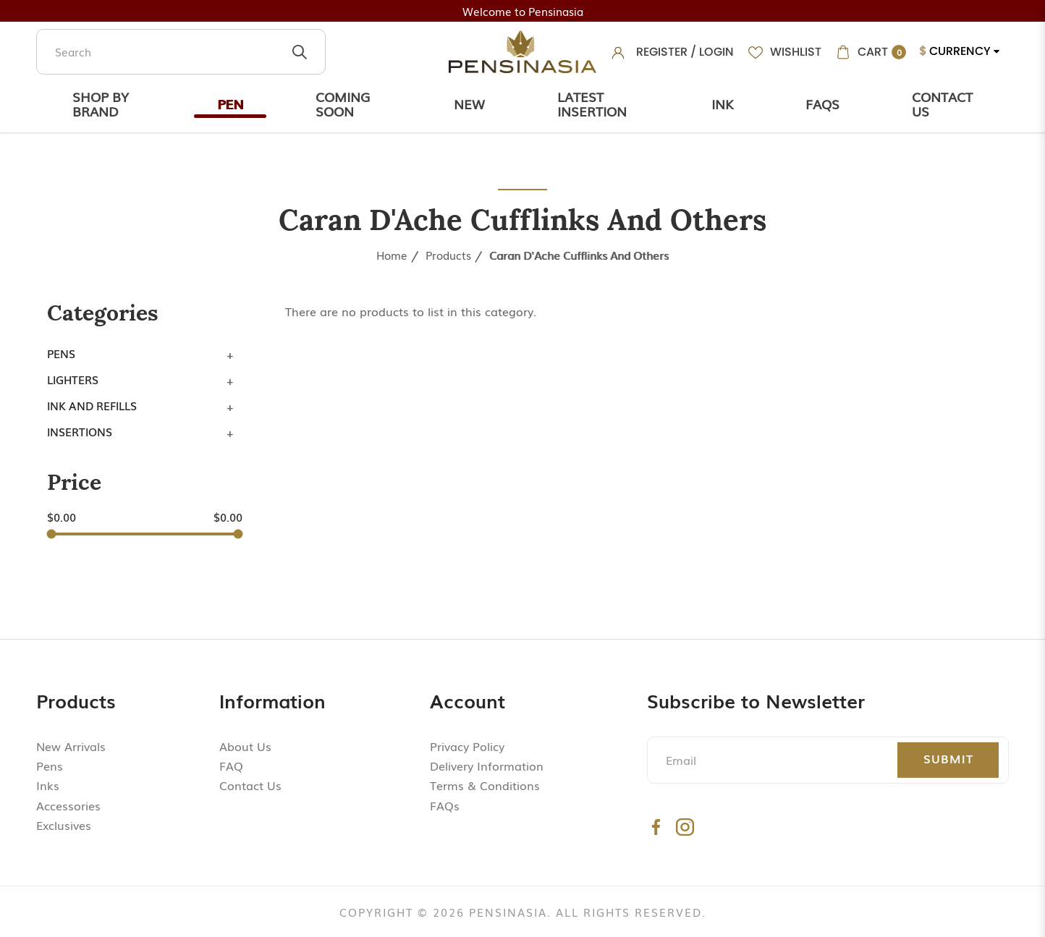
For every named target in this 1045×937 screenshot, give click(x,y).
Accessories (68, 805)
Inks (47, 785)
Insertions (79, 431)
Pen (230, 103)
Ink (722, 103)
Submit (948, 758)
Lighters (72, 379)
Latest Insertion (592, 103)
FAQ (231, 765)
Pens (61, 353)
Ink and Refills (92, 405)
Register (662, 51)
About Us (245, 746)
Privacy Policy (467, 746)
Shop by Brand (100, 103)
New (469, 103)
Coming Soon (343, 103)
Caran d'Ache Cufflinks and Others (579, 255)
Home (391, 255)
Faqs (822, 103)
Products (448, 255)
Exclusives (63, 825)
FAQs (445, 805)
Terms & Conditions (485, 785)
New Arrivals (71, 746)
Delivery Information (486, 765)
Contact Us (942, 103)
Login (716, 51)
